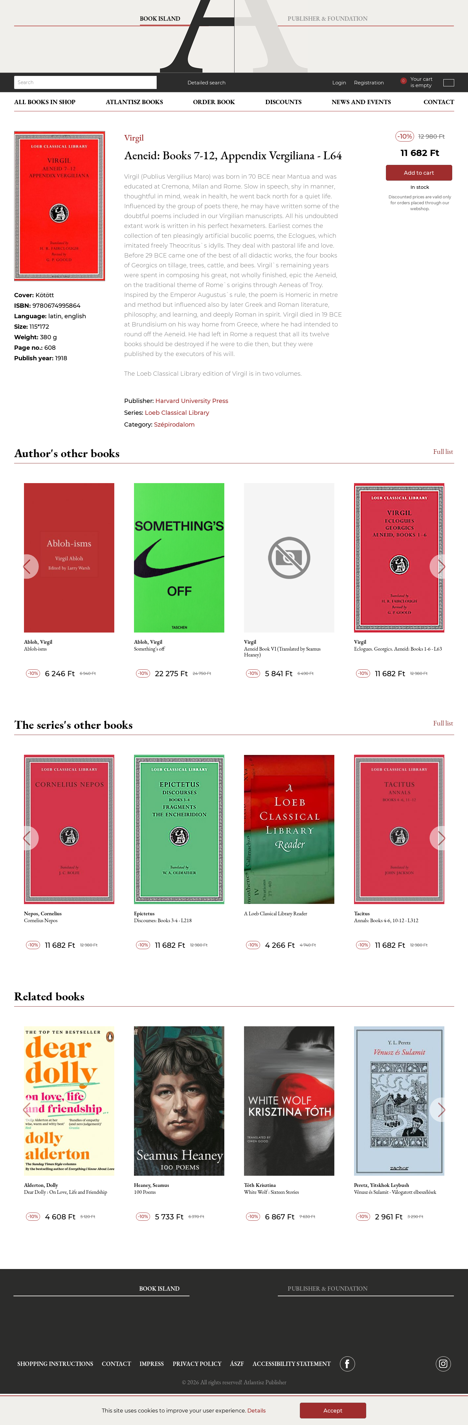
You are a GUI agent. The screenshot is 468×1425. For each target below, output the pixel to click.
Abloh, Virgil (38, 642)
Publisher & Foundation (328, 18)
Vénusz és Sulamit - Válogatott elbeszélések (395, 1192)
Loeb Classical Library (177, 412)
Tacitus (362, 914)
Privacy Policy (197, 1364)
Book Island (160, 18)
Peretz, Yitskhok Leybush (381, 1185)
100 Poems (145, 1192)
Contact (439, 102)
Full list (443, 451)
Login (339, 82)
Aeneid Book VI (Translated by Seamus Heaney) (282, 652)
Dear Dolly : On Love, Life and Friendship (65, 1192)
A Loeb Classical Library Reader (275, 914)
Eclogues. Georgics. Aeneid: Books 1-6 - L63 (398, 649)
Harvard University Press (191, 401)
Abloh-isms (35, 649)
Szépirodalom (174, 424)
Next (442, 566)
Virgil (134, 137)
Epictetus (144, 914)
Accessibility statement (292, 1364)
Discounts (283, 102)
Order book (214, 102)
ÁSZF (237, 1364)
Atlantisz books (134, 102)
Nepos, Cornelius (43, 914)
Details (256, 1411)
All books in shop (45, 102)
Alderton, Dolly (41, 1185)
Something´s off (149, 649)
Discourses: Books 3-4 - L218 (163, 921)
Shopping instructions (55, 1364)
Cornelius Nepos (40, 921)
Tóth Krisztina (260, 1185)
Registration (369, 82)
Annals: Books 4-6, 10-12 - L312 (386, 921)
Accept (333, 1411)
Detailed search (207, 82)
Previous (26, 566)
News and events (361, 102)
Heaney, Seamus (151, 1185)
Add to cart (419, 173)
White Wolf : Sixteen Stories (271, 1192)
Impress (152, 1364)
